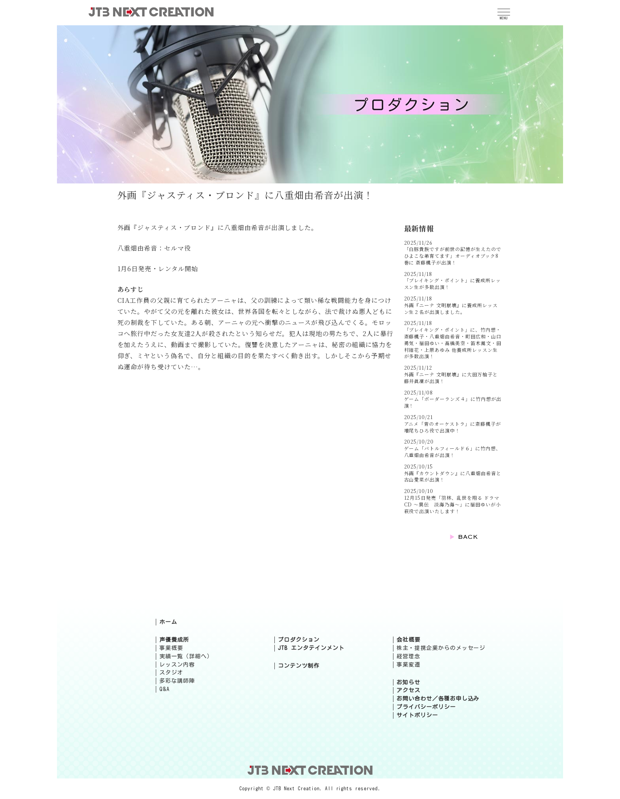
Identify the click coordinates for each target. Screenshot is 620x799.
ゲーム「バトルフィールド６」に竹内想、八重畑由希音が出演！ (452, 451)
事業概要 (171, 648)
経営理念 (408, 656)
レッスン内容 (177, 664)
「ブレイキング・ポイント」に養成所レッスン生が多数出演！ (452, 283)
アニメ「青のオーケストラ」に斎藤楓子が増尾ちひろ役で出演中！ (452, 427)
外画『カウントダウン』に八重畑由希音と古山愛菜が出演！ (452, 476)
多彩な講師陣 (177, 681)
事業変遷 (408, 664)
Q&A (164, 689)
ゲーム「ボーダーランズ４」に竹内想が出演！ (452, 402)
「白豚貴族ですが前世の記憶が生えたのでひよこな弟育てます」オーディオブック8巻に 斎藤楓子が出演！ (452, 256)
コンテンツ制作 (298, 666)
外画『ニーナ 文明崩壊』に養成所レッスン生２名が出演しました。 (451, 308)
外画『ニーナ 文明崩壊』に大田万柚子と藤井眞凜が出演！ (451, 377)
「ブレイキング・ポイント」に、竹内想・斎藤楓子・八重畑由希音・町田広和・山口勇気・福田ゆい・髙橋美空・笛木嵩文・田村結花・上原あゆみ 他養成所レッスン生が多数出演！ (452, 342)
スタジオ (171, 672)
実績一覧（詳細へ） (186, 656)
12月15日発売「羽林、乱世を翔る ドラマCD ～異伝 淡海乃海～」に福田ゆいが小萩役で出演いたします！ (452, 504)
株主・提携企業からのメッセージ (441, 648)
